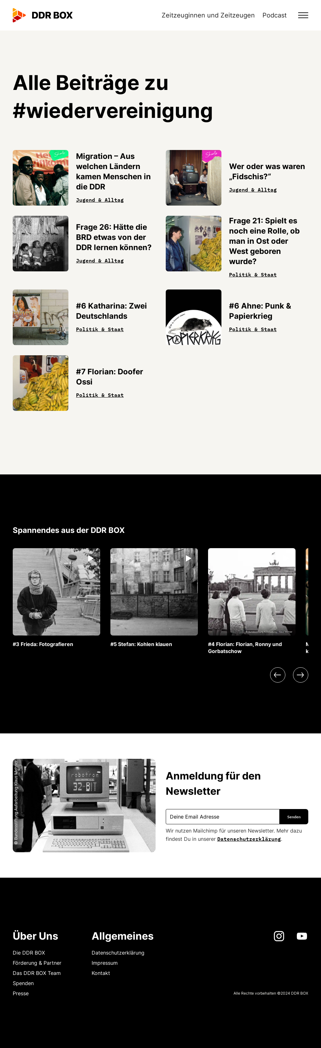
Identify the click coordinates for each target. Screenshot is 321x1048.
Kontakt (101, 973)
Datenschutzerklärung (249, 838)
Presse (21, 993)
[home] (43, 15)
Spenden (23, 983)
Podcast (274, 15)
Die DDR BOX (29, 952)
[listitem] (56, 598)
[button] (299, 15)
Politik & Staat (253, 274)
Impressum (105, 963)
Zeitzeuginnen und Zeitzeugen (208, 15)
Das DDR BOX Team (37, 973)
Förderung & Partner (37, 963)
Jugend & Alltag (100, 199)
